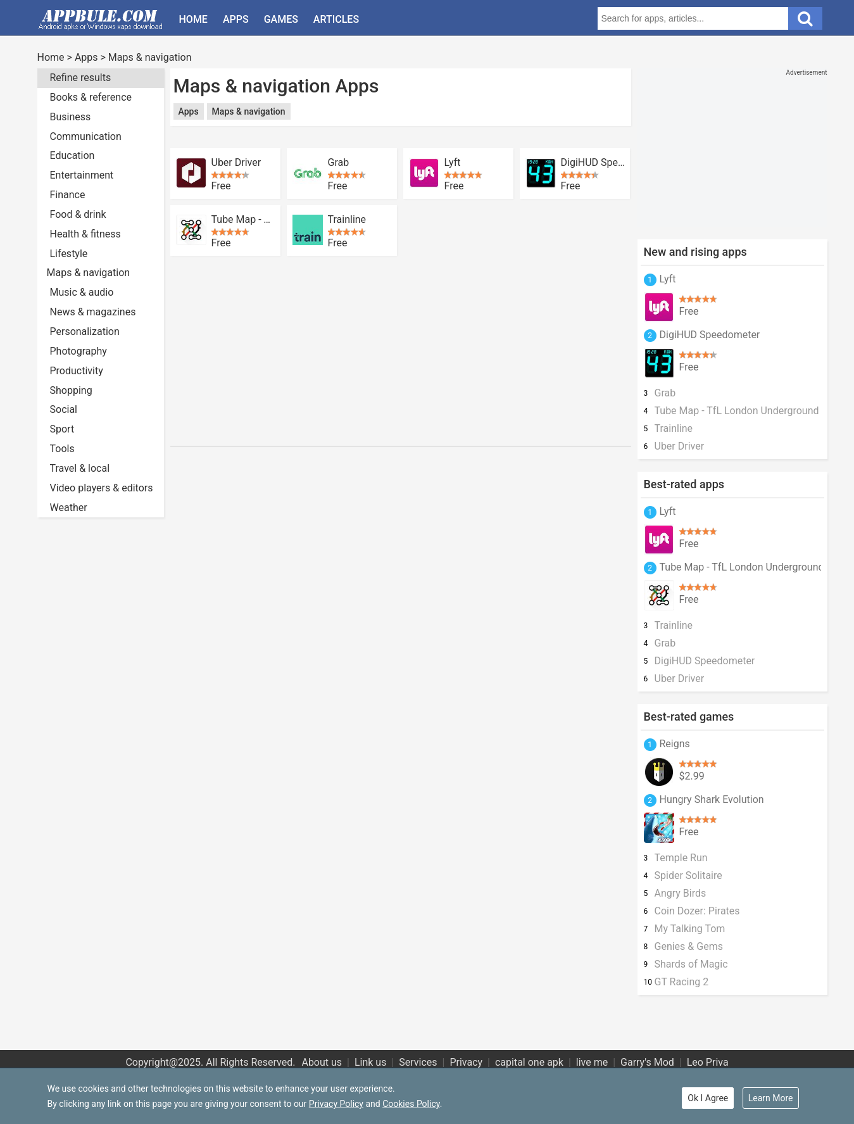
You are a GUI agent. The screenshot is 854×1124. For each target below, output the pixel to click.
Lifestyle (69, 254)
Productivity (76, 371)
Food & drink (78, 214)
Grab (338, 163)
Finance (67, 195)
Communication (86, 136)
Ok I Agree (708, 1098)
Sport (62, 429)
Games (281, 19)
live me (592, 1062)
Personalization (85, 331)
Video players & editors (101, 488)
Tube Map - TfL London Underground (243, 220)
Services (418, 1062)
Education (72, 155)
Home (193, 19)
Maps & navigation (150, 57)
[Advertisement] (400, 137)
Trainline (347, 220)
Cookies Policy (410, 1104)
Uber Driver (236, 163)
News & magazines (93, 312)
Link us (371, 1062)
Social (63, 409)
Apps (236, 19)
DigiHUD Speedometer (593, 163)
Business (70, 117)
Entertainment (82, 175)
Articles (336, 19)
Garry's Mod (647, 1062)
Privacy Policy (336, 1104)
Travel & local (80, 468)
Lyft (452, 163)
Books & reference (91, 97)
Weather (68, 508)
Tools (62, 449)
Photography (78, 351)
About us (321, 1062)
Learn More (770, 1098)
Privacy (465, 1062)
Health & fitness (85, 234)
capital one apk (529, 1062)
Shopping (71, 390)
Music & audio (82, 292)
